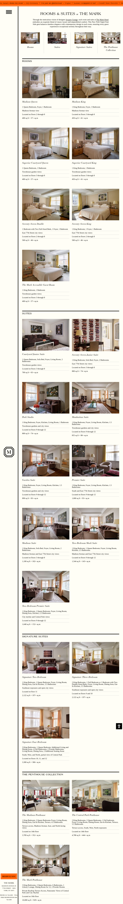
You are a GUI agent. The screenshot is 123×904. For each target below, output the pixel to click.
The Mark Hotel (102, 20)
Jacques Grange (72, 20)
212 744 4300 (9, 895)
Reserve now (9, 876)
